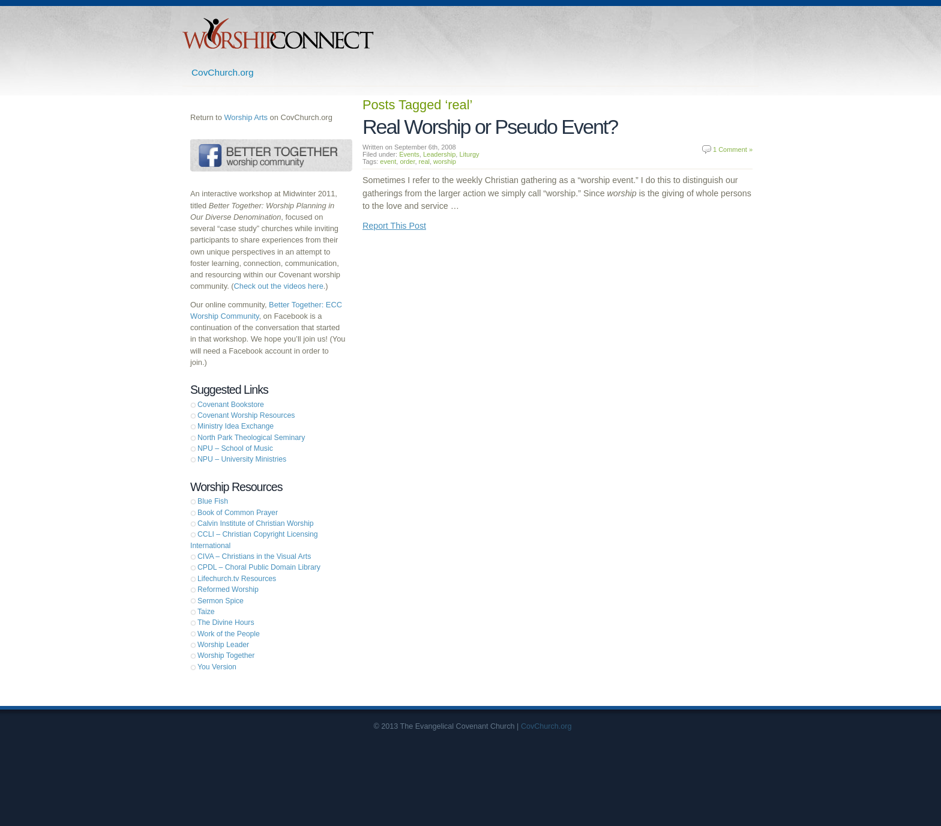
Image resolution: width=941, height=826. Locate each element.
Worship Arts (246, 117)
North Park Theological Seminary (251, 437)
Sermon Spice (220, 601)
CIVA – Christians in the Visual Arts (254, 556)
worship (444, 161)
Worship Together (225, 655)
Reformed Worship (228, 589)
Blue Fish (212, 501)
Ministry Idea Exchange (235, 426)
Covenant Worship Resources (246, 415)
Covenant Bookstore (230, 404)
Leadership (439, 154)
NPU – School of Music (235, 448)
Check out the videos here (278, 286)
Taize (206, 611)
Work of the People (228, 634)
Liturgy (469, 154)
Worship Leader (223, 645)
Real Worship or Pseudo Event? (490, 126)
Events (409, 154)
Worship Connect (278, 33)
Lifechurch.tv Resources (236, 578)
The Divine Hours (225, 622)
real (424, 161)
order (407, 161)
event (388, 161)
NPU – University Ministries (241, 459)
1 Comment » (733, 149)
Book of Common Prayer (237, 512)
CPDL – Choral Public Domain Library (258, 567)
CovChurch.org (222, 72)
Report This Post (394, 226)
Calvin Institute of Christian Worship (255, 523)
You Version (216, 667)
